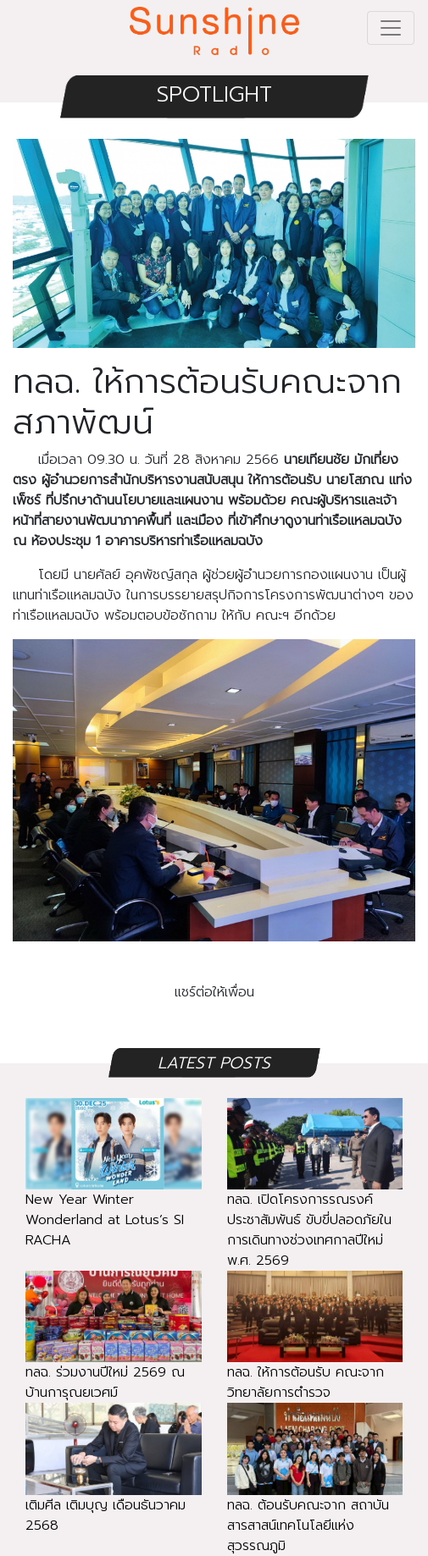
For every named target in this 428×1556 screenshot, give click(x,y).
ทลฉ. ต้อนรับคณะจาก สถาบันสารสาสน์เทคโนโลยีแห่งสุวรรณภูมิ (315, 1497)
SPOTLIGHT (214, 94)
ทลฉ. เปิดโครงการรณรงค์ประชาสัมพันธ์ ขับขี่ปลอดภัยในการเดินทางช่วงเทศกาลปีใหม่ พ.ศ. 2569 (315, 1202)
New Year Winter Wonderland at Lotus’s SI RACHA (113, 1191)
